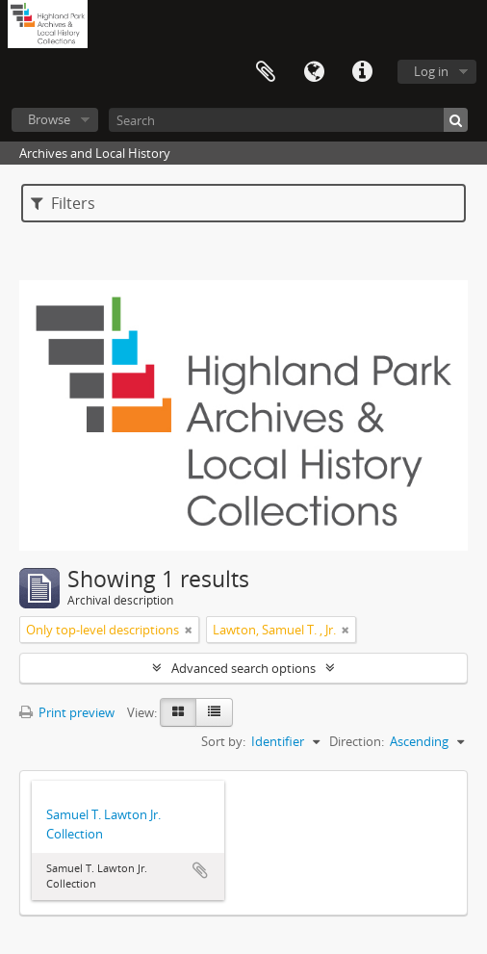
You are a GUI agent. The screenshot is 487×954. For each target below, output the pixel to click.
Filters (63, 203)
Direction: (356, 741)
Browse (49, 119)
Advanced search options (243, 668)
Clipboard (266, 72)
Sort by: (223, 741)
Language (314, 72)
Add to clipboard (200, 870)
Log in (431, 71)
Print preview (67, 712)
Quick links (362, 72)
